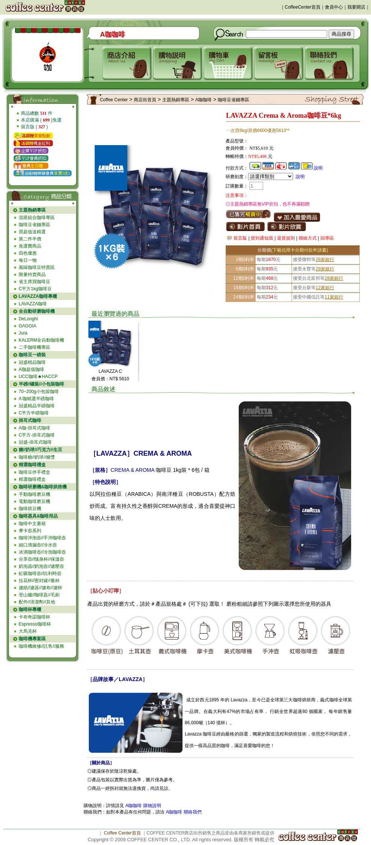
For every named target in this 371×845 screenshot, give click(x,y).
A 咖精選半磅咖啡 (36, 398)
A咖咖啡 (203, 99)
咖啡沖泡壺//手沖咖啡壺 (42, 537)
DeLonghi (28, 318)
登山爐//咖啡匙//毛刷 (39, 594)
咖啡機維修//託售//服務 (41, 646)
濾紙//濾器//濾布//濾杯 (40, 587)
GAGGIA (27, 326)
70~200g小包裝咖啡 (39, 391)
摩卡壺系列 (30, 530)
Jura (23, 333)
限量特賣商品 (32, 274)
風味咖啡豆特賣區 (37, 267)
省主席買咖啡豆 (34, 281)
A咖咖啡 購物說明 (143, 805)
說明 (318, 168)
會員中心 (334, 7)
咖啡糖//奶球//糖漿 (37, 457)
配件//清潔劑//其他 (37, 602)
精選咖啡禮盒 (32, 479)
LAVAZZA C (110, 371)
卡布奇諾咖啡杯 (34, 617)
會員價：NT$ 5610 (110, 378)
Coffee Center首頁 (122, 833)
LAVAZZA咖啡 (33, 303)
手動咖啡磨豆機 (34, 494)
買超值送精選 (32, 231)
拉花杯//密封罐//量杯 (39, 580)
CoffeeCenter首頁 (302, 7)
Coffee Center (114, 99)
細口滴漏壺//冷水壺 (38, 545)
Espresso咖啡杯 (35, 624)
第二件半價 (30, 239)
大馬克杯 (28, 631)
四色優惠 (28, 253)
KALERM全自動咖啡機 (41, 340)
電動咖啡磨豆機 (34, 501)
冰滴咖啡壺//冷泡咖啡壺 (42, 552)
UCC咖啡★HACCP (38, 376)
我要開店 (356, 7)
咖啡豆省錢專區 (34, 224)
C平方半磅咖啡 (34, 413)
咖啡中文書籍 (32, 523)
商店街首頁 (145, 99)
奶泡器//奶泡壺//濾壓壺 (41, 566)
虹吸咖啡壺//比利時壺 (40, 573)
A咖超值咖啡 (31, 369)
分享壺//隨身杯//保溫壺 (41, 559)
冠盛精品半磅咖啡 (37, 405)
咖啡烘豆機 (30, 508)
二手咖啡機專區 (34, 347)
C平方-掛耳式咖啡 (37, 435)
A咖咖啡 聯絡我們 (183, 812)
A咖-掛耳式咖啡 (34, 428)
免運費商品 (30, 246)
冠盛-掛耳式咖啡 (35, 442)
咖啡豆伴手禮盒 (34, 472)
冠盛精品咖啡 (32, 362)
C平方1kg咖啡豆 (35, 288)
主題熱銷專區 (175, 99)
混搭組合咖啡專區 (37, 217)
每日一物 (28, 260)
